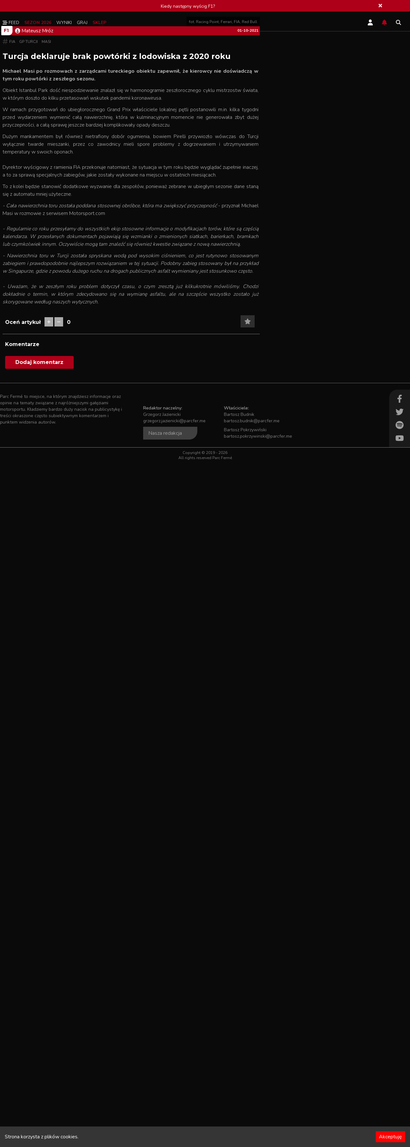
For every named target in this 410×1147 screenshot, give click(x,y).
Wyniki (64, 23)
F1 (6, 202)
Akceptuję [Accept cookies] (390, 1136)
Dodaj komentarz (39, 1046)
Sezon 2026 (37, 23)
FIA (12, 213)
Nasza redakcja (165, 1117)
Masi (46, 213)
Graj (82, 23)
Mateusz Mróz (34, 202)
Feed (11, 23)
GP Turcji (28, 213)
